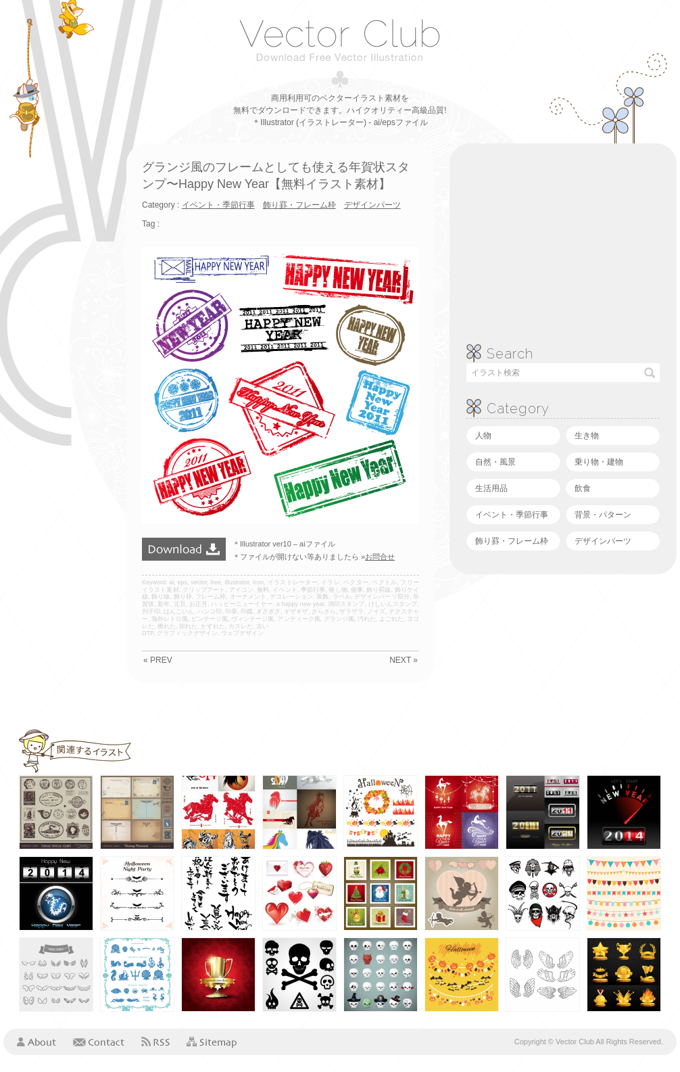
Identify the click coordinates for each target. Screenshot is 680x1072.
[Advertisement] (57, 346)
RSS (155, 1041)
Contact (98, 1041)
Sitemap (212, 1042)
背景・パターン (603, 514)
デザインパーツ (603, 541)
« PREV (157, 660)
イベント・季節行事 (511, 514)
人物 (483, 435)
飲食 (583, 488)
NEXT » (403, 660)
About (36, 1041)
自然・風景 (495, 462)
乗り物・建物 (599, 462)
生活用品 (491, 488)
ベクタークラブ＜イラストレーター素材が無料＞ (339, 40)
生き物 (587, 435)
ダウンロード (184, 549)
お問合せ (380, 557)
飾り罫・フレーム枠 (511, 541)
